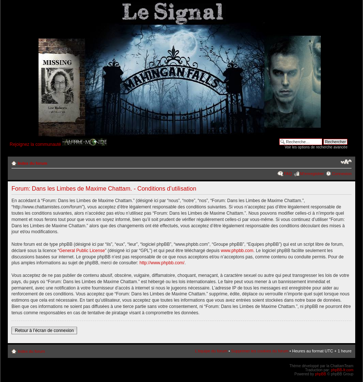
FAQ (288, 173)
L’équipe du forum (211, 351)
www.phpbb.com (237, 250)
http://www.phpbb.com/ (162, 262)
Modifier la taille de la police (346, 161)
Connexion (342, 173)
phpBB (320, 374)
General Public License (82, 250)
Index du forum (32, 163)
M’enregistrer (312, 173)
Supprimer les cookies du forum (260, 351)
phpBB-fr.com (342, 370)
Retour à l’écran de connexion (44, 330)
